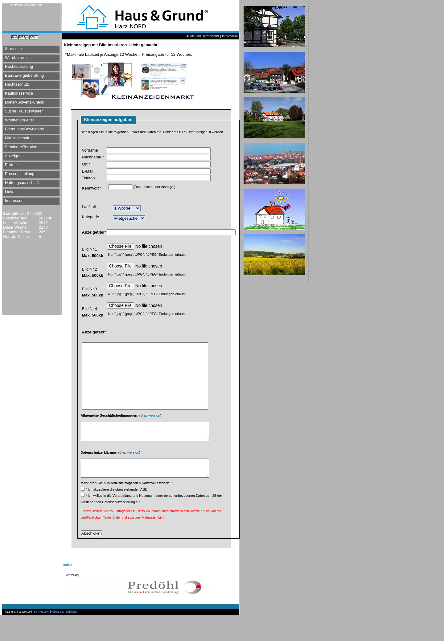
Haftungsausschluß (22, 182)
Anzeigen (13, 155)
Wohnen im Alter (19, 120)
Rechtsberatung (19, 66)
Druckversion (150, 432)
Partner (11, 164)
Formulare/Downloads (24, 129)
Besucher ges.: (16, 218)
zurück (67, 590)
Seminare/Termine (21, 147)
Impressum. (15, 200)
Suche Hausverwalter (24, 111)
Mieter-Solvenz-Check (24, 102)
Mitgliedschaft (17, 138)
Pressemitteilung (19, 173)
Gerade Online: (16, 236)
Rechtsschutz (17, 84)
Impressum (230, 36)
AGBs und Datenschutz (202, 36)
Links (9, 191)
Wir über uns (16, 57)
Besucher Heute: (17, 232)
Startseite (13, 48)
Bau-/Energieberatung (24, 75)
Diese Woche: (15, 227)
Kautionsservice (19, 93)
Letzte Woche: (15, 222)
